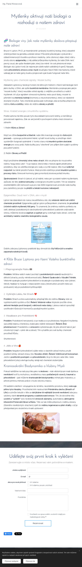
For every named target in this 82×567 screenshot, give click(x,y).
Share (8, 534)
